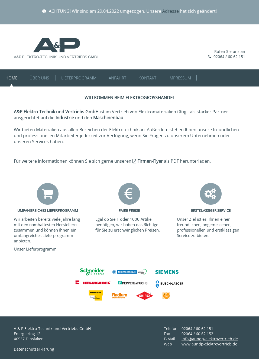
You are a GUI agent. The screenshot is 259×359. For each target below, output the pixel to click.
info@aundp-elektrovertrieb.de (210, 338)
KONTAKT (147, 78)
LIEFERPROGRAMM (78, 78)
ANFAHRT (117, 78)
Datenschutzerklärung (34, 349)
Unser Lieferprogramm (35, 249)
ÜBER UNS (39, 78)
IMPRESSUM (180, 78)
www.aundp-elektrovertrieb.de (209, 344)
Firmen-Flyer (147, 161)
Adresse (170, 11)
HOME (11, 78)
